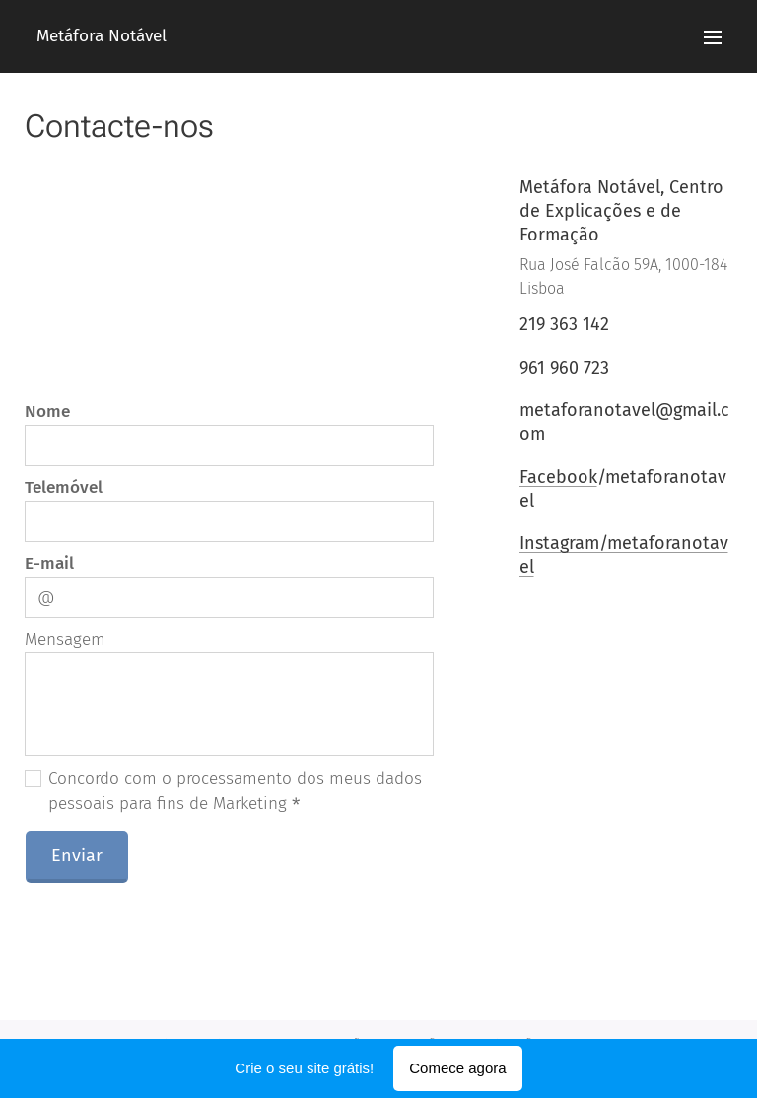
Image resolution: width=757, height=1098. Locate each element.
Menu (713, 37)
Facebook (557, 476)
